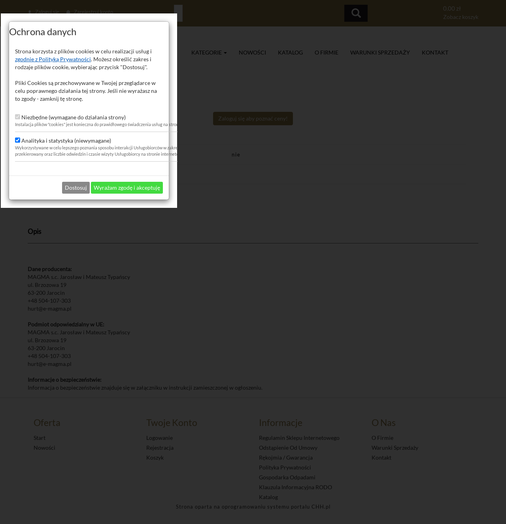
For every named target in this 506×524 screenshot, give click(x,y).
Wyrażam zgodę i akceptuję (291, 332)
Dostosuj (240, 332)
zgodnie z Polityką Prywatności (217, 203)
